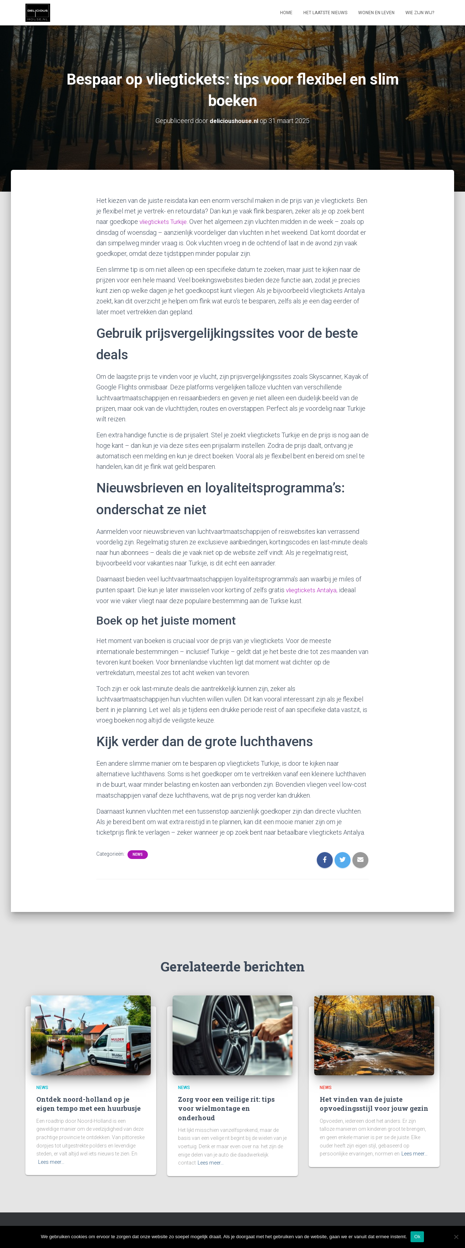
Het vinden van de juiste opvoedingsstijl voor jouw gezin (374, 1103)
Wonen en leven (376, 12)
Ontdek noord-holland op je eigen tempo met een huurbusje (88, 1103)
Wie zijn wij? (419, 12)
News (138, 853)
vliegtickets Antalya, (314, 589)
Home (286, 12)
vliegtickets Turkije (166, 221)
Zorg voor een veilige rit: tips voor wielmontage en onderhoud (226, 1107)
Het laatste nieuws (325, 12)
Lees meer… (51, 1161)
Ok (417, 1236)
